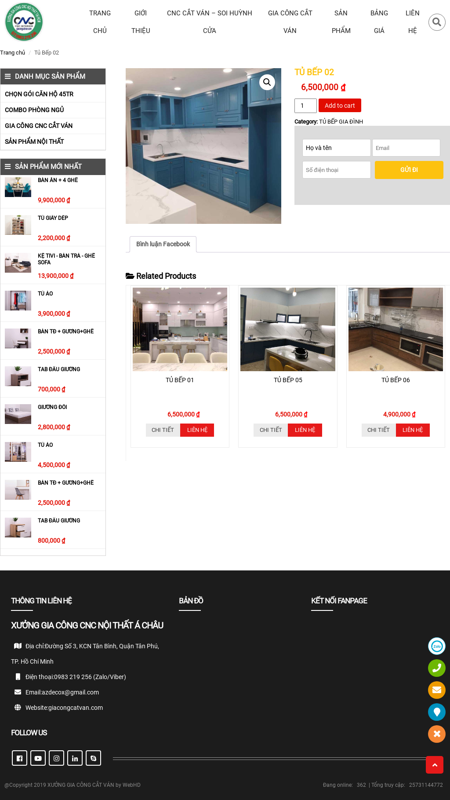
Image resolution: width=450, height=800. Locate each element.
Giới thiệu (140, 22)
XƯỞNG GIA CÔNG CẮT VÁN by (85, 785)
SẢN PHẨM (341, 22)
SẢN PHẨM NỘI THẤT (34, 141)
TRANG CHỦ (100, 22)
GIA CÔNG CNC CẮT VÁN (39, 125)
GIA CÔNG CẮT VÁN (290, 22)
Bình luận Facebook (163, 244)
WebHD (132, 785)
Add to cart (340, 105)
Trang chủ (12, 52)
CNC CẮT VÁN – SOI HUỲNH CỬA (209, 22)
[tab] (163, 244)
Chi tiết (163, 430)
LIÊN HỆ (413, 22)
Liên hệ (197, 430)
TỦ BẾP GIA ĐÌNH (341, 121)
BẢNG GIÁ (379, 22)
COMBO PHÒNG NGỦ (34, 109)
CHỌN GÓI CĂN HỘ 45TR (39, 94)
